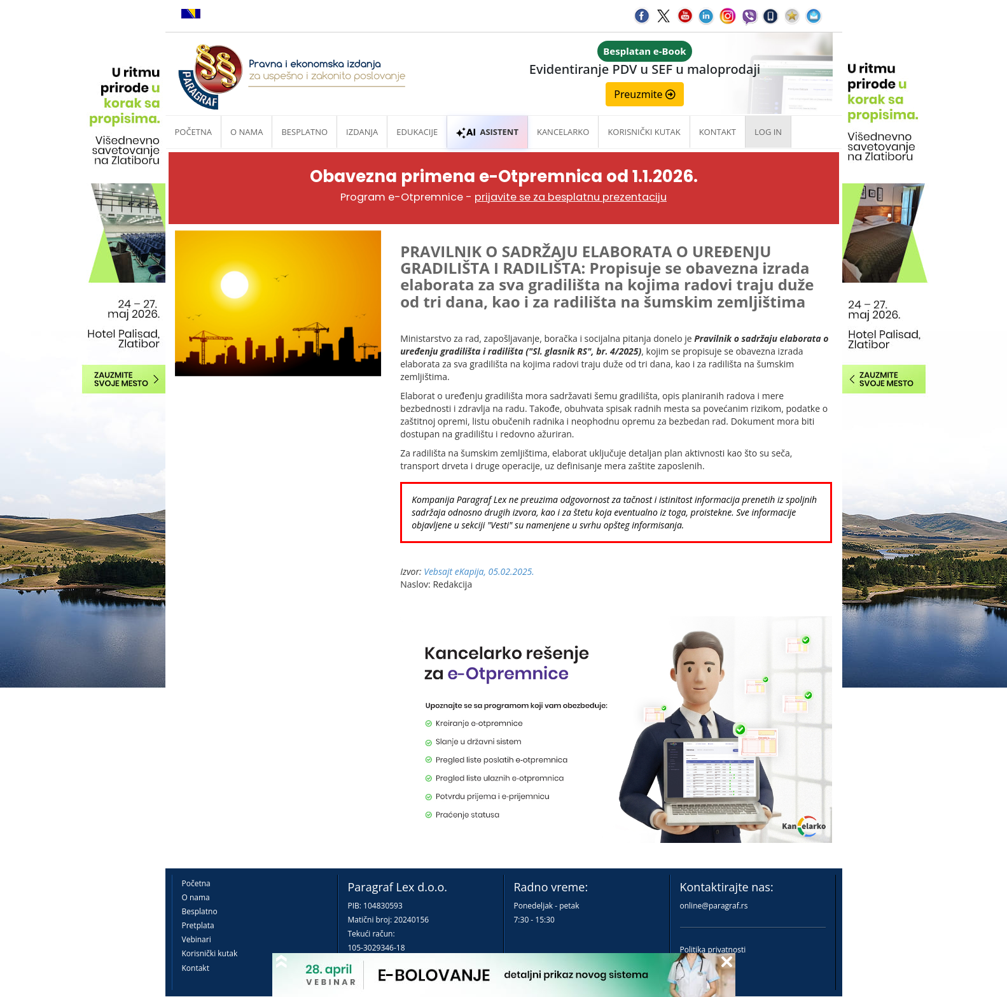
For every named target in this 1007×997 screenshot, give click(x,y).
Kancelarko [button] (563, 132)
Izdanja (362, 132)
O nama (246, 132)
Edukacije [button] (417, 132)
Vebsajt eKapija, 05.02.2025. (479, 571)
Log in (768, 132)
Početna (193, 132)
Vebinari (196, 939)
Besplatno (304, 132)
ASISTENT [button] (487, 132)
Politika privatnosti (713, 949)
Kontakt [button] (717, 132)
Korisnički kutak (210, 953)
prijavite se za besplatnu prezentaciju (571, 197)
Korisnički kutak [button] (644, 132)
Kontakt (195, 968)
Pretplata (198, 925)
